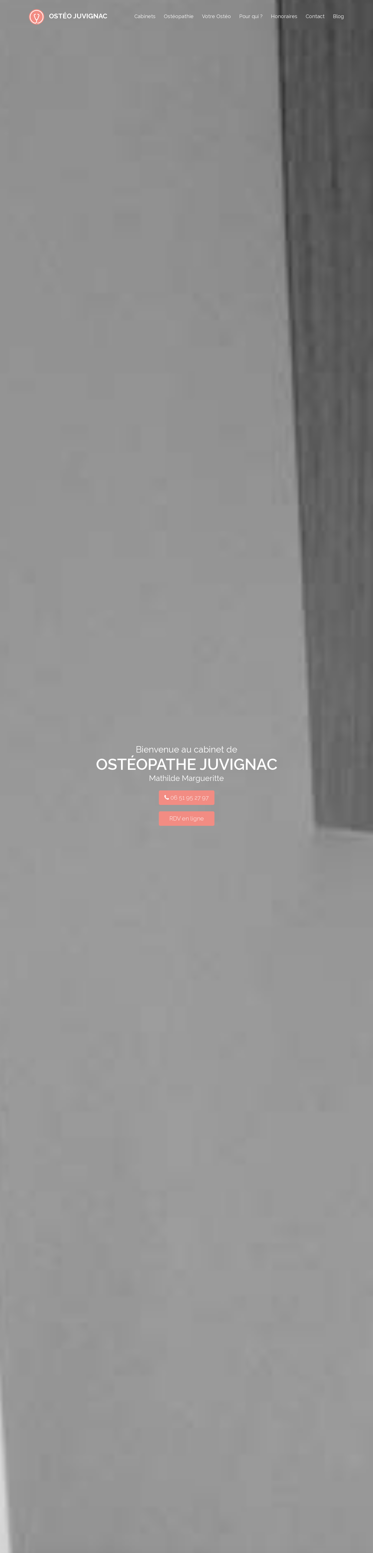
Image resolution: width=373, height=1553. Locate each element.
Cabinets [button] (144, 16)
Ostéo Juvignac (67, 15)
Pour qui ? (251, 16)
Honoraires (284, 16)
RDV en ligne (186, 818)
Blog (338, 16)
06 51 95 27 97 (186, 797)
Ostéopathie (179, 16)
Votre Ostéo (216, 16)
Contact (315, 16)
